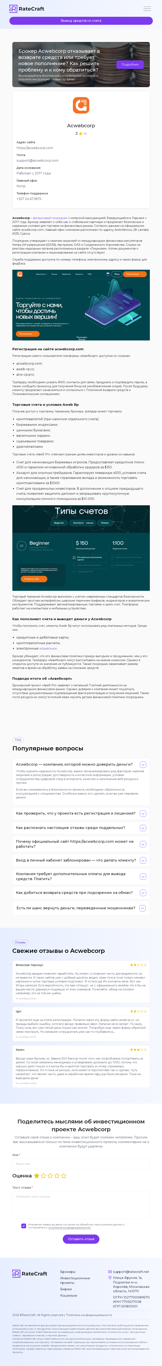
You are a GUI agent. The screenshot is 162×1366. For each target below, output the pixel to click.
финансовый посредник (50, 218)
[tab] (81, 764)
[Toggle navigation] (147, 9)
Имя (16, 1155)
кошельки (48, 648)
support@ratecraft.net (131, 1272)
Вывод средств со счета (81, 21)
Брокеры (68, 1272)
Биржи (66, 1289)
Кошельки (68, 1295)
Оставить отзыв (81, 1239)
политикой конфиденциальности (69, 1227)
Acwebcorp (81, 125)
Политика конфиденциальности (89, 1315)
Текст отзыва (22, 1187)
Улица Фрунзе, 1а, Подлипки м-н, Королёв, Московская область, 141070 (131, 1284)
